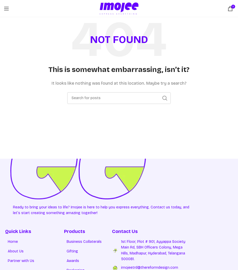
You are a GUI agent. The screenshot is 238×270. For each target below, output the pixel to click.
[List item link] (34, 242)
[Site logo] (119, 8)
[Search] (119, 98)
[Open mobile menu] (6, 8)
